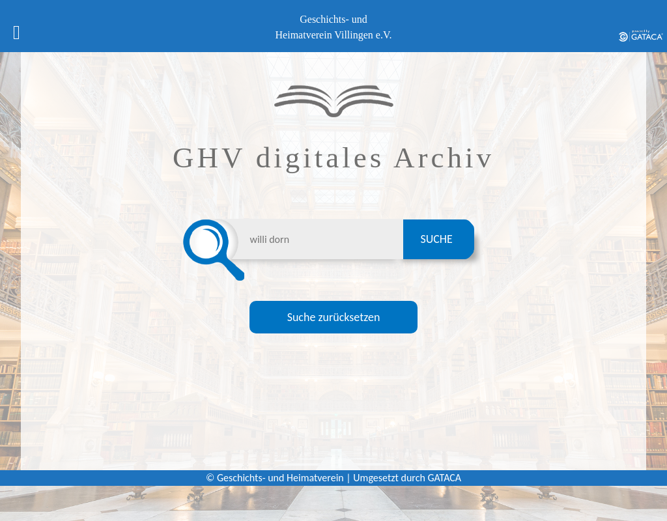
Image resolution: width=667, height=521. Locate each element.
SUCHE (436, 239)
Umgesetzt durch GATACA (407, 478)
